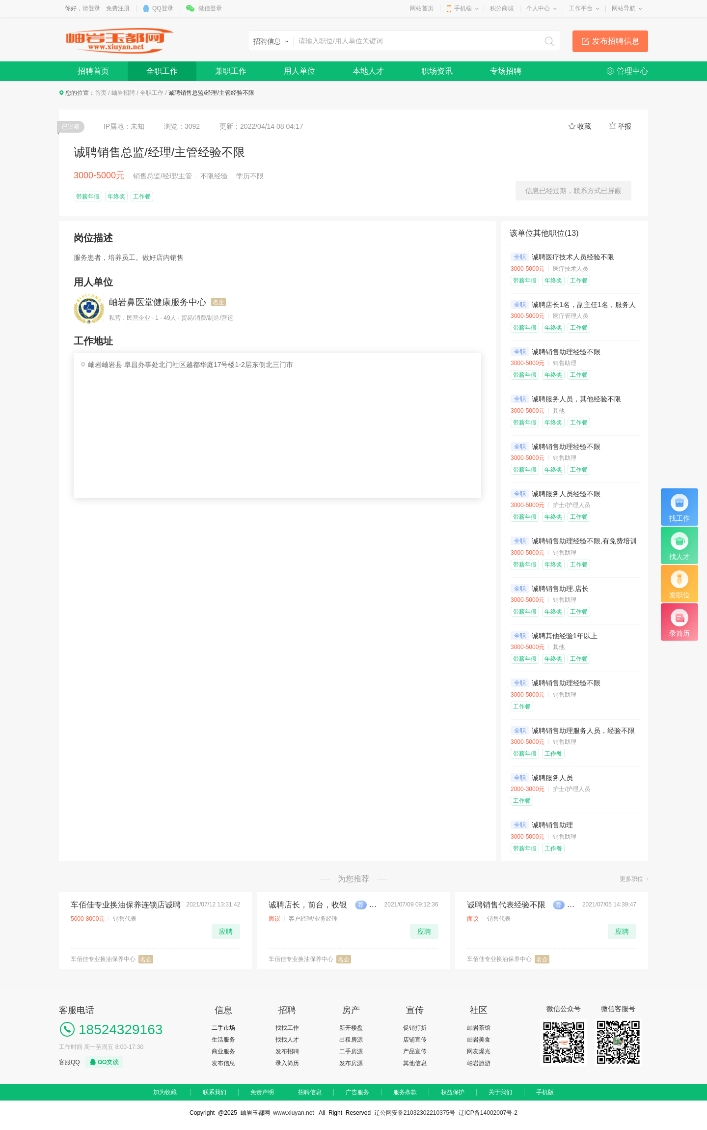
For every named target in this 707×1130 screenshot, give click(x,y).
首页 (101, 92)
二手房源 (351, 1051)
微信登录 (210, 8)
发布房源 (351, 1063)
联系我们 (214, 1092)
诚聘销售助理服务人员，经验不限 (583, 730)
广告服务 (357, 1092)
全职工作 (162, 71)
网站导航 (623, 8)
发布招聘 (287, 1051)
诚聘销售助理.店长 (560, 589)
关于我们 (500, 1092)
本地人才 (368, 71)
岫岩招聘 (123, 92)
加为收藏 (165, 1092)
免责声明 (262, 1092)
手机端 (463, 8)
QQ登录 (162, 8)
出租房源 (351, 1039)
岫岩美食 (478, 1039)
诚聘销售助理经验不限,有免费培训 (584, 541)
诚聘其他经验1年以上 (565, 636)
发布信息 (223, 1063)
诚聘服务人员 (552, 778)
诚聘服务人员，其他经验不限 (576, 399)
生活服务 (223, 1039)
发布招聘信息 (615, 41)
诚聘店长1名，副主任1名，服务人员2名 (592, 305)
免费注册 (118, 8)
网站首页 (422, 8)
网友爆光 (478, 1051)
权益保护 (452, 1092)
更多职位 (631, 879)
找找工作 (287, 1027)
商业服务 (223, 1051)
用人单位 (299, 71)
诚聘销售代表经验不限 (506, 905)
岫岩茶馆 (478, 1027)
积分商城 (502, 8)
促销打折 (415, 1027)
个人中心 (538, 8)
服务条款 (405, 1092)
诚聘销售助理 (552, 825)
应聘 (226, 931)
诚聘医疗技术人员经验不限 (573, 257)
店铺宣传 (415, 1039)
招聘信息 (310, 1092)
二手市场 (223, 1027)
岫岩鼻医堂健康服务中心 (157, 302)
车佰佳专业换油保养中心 (103, 959)
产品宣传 (415, 1051)
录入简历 (287, 1063)
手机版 (545, 1092)
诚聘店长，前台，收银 (308, 905)
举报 (624, 126)
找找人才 (287, 1039)
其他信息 (415, 1063)
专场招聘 (505, 71)
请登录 (91, 8)
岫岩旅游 (478, 1063)
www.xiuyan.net (293, 1112)
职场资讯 (437, 71)
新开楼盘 (351, 1027)
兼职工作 (230, 71)
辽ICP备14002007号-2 (488, 1112)
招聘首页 (93, 71)
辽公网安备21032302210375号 (414, 1112)
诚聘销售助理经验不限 (566, 352)
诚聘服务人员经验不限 (566, 494)
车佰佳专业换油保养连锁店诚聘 (126, 905)
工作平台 (581, 8)
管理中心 (632, 71)
